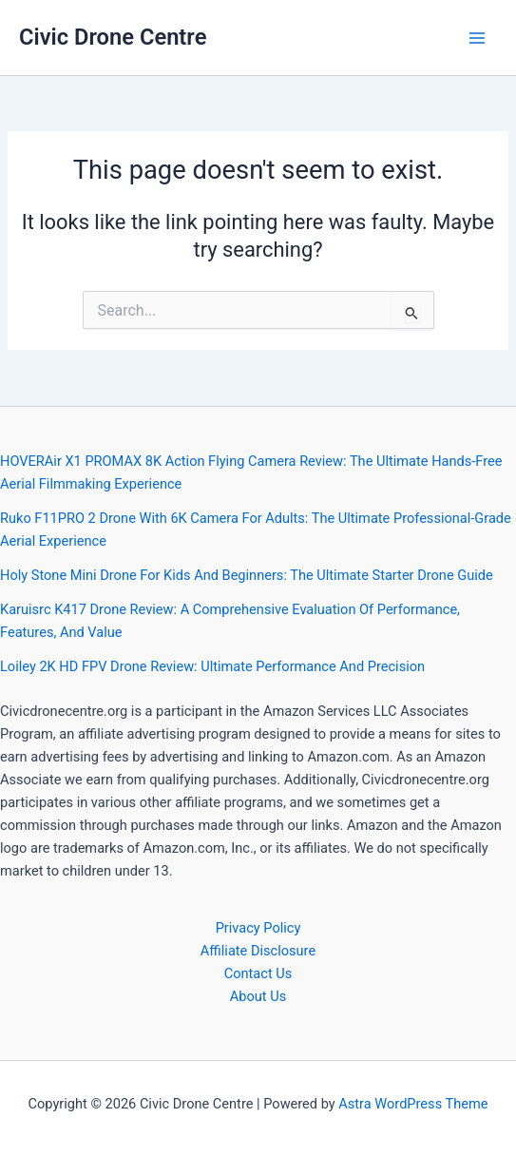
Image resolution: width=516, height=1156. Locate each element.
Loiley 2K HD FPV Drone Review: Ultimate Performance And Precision (212, 666)
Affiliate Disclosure (258, 950)
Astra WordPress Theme (412, 1103)
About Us (258, 996)
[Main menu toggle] (477, 38)
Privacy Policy (258, 927)
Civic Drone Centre (112, 37)
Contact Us (258, 973)
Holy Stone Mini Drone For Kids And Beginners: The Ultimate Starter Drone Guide (246, 575)
